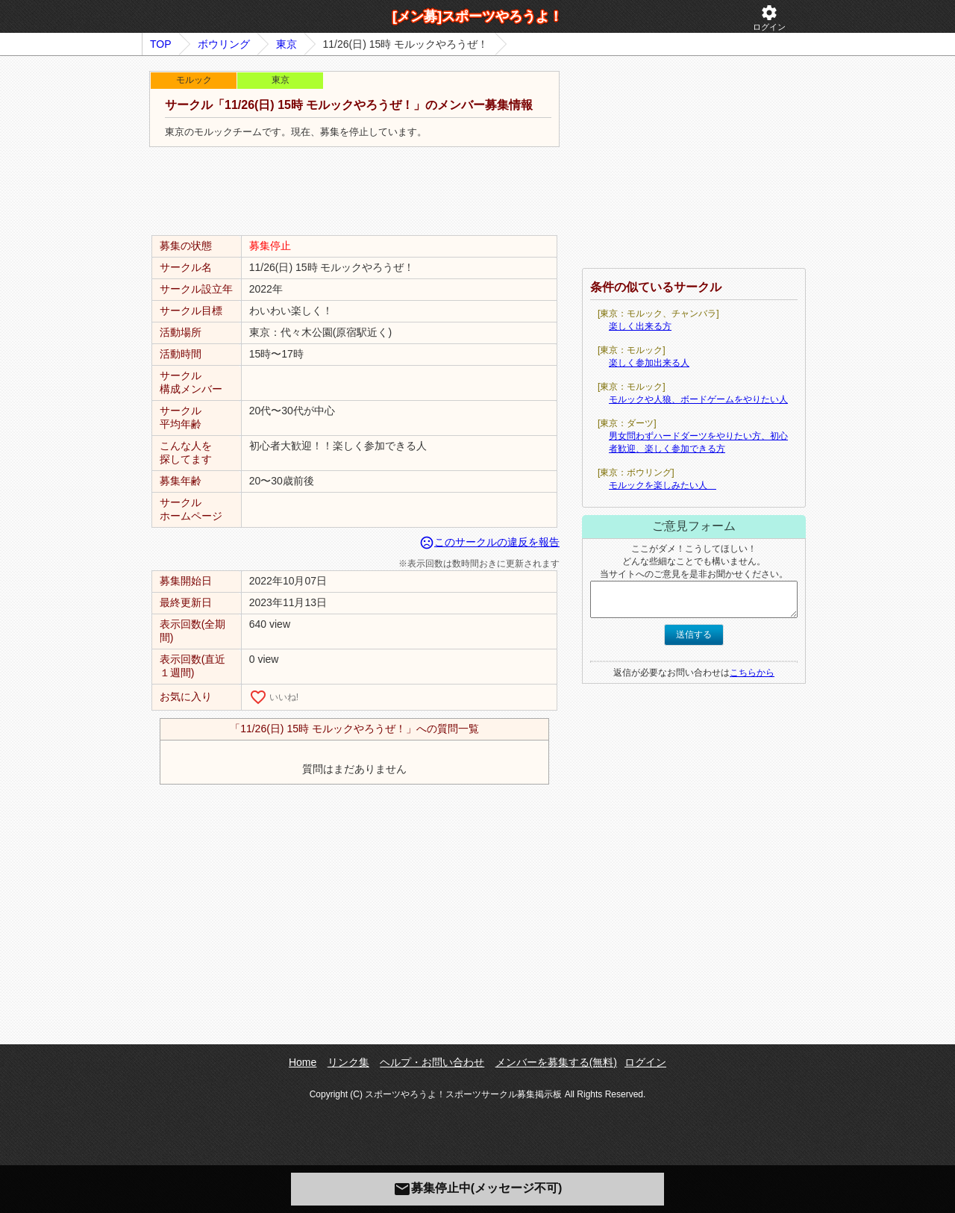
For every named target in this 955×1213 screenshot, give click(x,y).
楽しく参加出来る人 (649, 363)
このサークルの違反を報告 (489, 542)
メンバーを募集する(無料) (556, 1062)
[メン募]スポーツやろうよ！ (477, 16)
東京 (286, 44)
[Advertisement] (354, 192)
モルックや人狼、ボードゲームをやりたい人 (698, 399)
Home (302, 1062)
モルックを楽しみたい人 (662, 485)
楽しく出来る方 (640, 326)
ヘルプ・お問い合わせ (432, 1062)
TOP (161, 44)
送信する (694, 634)
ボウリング (224, 44)
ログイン (769, 17)
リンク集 (348, 1062)
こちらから (752, 672)
